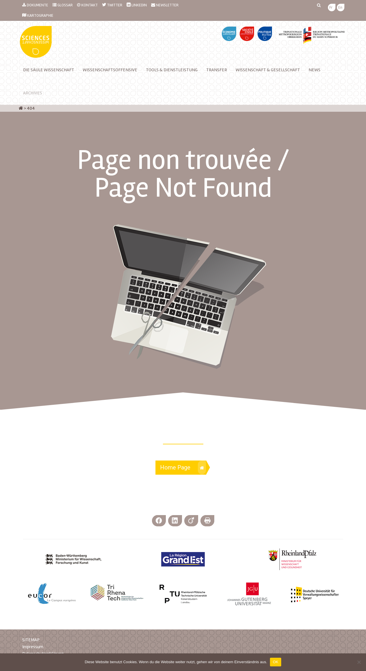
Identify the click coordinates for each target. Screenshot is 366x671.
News (314, 70)
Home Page (183, 467)
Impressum (32, 647)
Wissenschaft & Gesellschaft (268, 70)
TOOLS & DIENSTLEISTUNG (172, 70)
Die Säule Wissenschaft (48, 70)
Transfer (216, 70)
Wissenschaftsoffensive (110, 70)
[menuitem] (330, 7)
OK (275, 662)
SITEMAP (31, 640)
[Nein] (359, 662)
